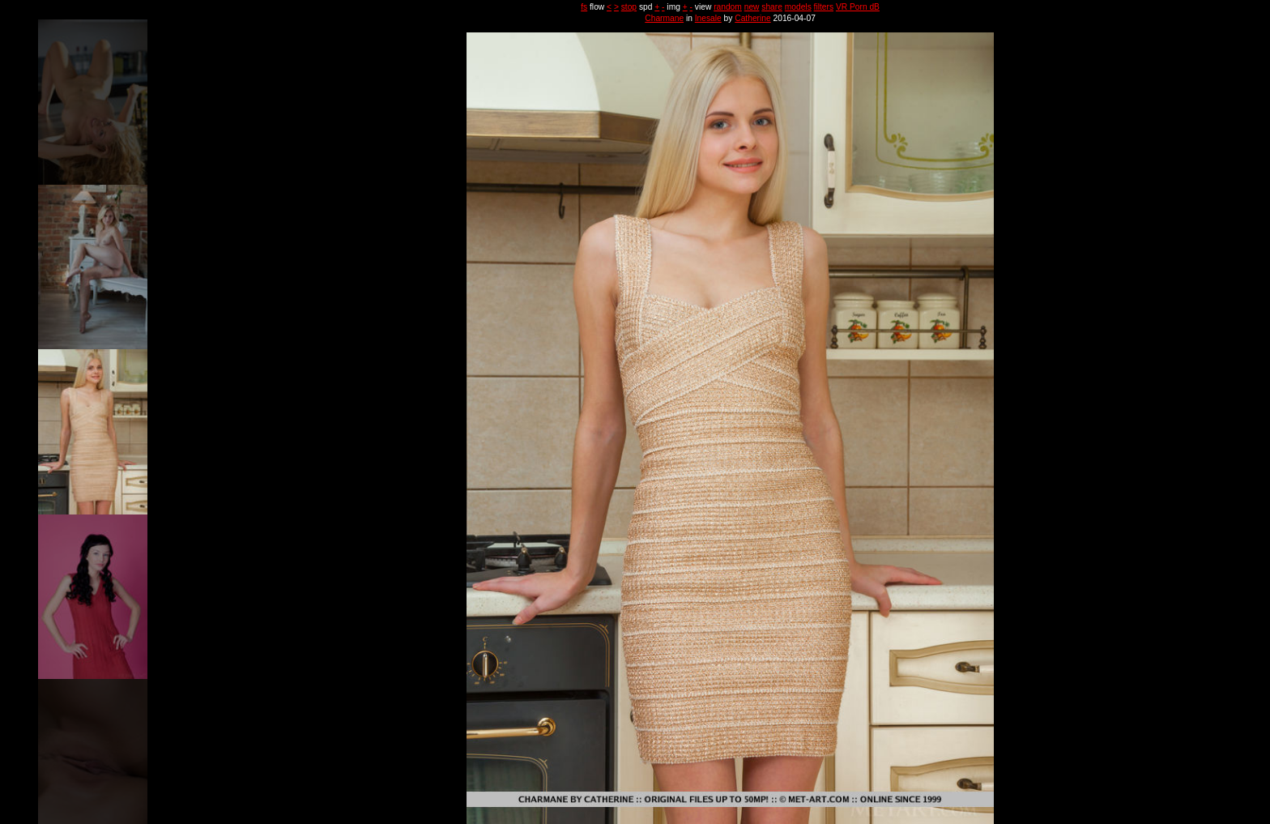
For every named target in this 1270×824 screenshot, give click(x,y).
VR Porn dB (858, 6)
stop (629, 6)
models (798, 6)
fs (584, 6)
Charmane (664, 18)
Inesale (708, 18)
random (728, 6)
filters (823, 6)
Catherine (752, 18)
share (771, 6)
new (752, 6)
